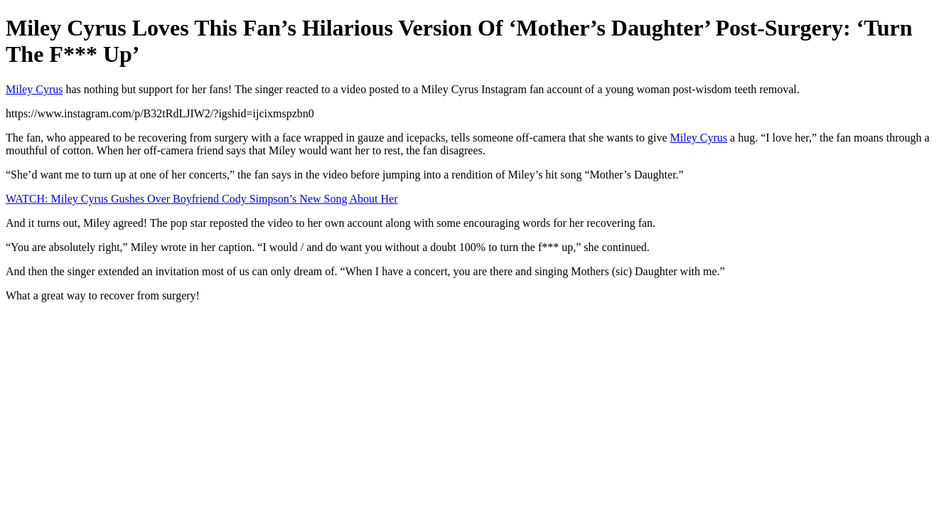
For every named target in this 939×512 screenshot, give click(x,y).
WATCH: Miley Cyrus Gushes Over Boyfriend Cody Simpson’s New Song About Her (202, 199)
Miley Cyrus (34, 89)
